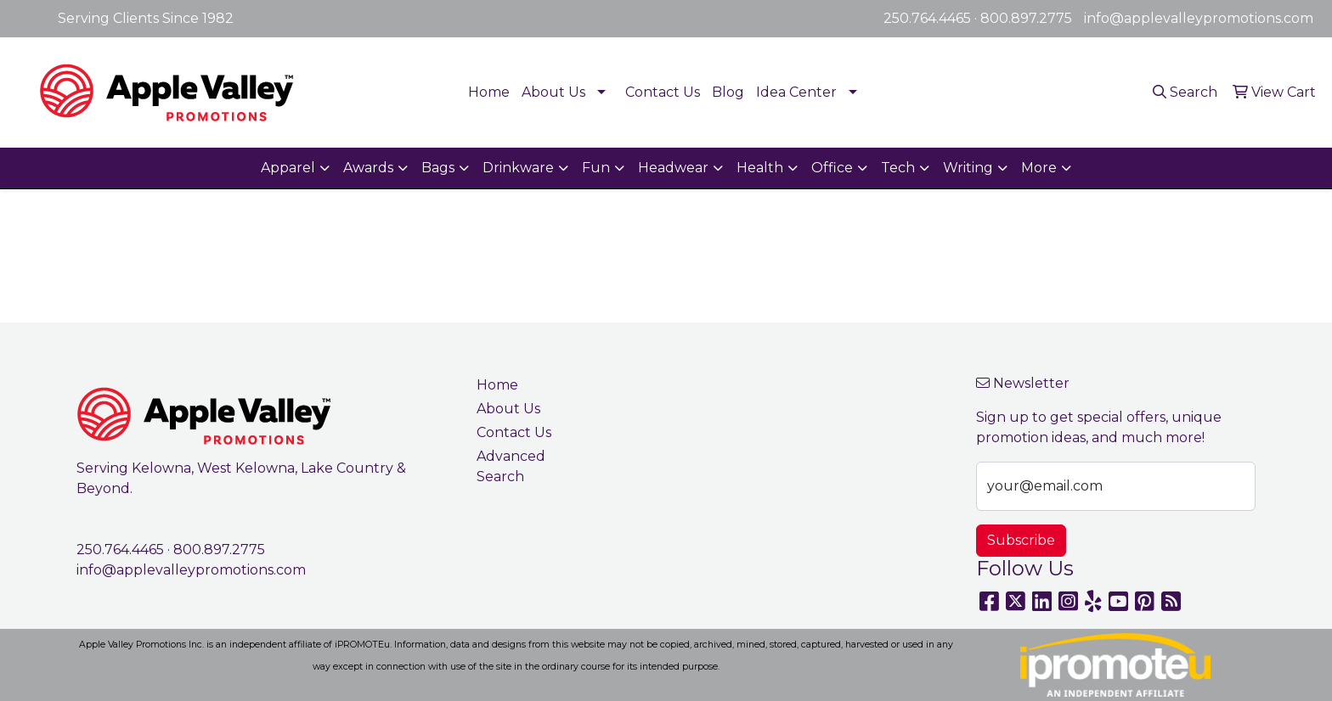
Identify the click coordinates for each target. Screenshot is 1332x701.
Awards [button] (368, 168)
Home (489, 92)
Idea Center (796, 92)
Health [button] (760, 168)
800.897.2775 (1026, 18)
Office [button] (832, 168)
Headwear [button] (673, 168)
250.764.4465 (927, 18)
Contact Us (662, 92)
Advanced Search (511, 466)
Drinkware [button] (518, 168)
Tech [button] (898, 168)
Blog (728, 92)
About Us (553, 92)
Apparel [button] (288, 168)
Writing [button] (968, 168)
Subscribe (1021, 540)
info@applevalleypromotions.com (1198, 18)
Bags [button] (437, 168)
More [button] (1039, 168)
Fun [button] (596, 168)
